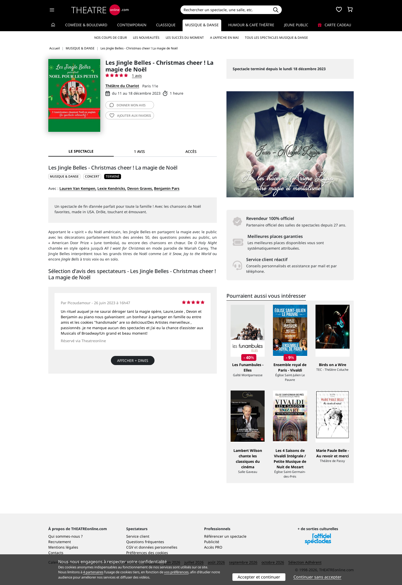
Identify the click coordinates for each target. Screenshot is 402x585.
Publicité (211, 541)
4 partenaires (93, 572)
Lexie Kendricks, (111, 188)
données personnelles (158, 547)
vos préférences (176, 572)
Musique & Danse (202, 24)
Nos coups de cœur (110, 37)
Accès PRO (213, 547)
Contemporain (131, 24)
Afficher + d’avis (132, 360)
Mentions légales (63, 547)
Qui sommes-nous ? (65, 536)
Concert (92, 176)
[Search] (225, 9)
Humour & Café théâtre (251, 24)
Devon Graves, (140, 188)
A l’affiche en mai (224, 37)
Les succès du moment (185, 37)
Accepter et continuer (259, 577)
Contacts (55, 552)
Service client (137, 536)
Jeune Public (296, 24)
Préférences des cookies (147, 552)
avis (128, 105)
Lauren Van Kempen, (77, 188)
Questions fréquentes (145, 541)
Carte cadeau (334, 24)
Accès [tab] (191, 151)
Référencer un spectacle (225, 536)
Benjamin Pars (166, 188)
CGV (129, 547)
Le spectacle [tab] (81, 151)
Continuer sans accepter (317, 577)
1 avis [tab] (139, 151)
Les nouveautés (146, 37)
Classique (166, 24)
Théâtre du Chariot (122, 85)
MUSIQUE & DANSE (64, 176)
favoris (130, 115)
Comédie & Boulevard (86, 24)
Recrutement (59, 541)
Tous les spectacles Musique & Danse (276, 37)
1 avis (137, 75)
